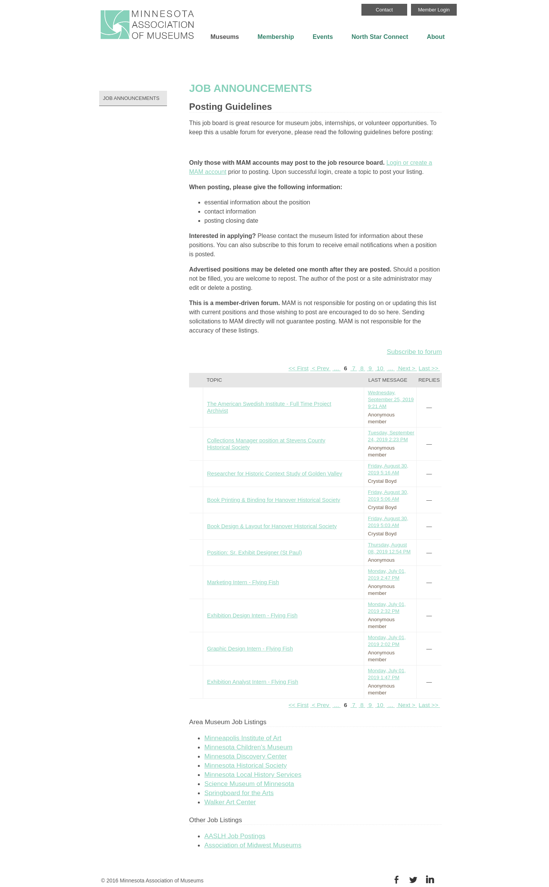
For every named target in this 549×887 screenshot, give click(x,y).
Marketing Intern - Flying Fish (243, 582)
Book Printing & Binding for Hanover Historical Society (273, 500)
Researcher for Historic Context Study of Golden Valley (274, 474)
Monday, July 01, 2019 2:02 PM (387, 641)
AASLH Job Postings (234, 836)
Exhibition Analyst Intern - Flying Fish (252, 682)
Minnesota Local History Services (253, 774)
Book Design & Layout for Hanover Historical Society (272, 526)
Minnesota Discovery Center (245, 756)
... (336, 368)
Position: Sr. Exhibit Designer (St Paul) (254, 553)
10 (380, 368)
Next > (406, 368)
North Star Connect (380, 37)
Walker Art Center (230, 802)
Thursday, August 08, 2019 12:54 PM (389, 548)
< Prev (320, 368)
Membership (276, 37)
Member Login (433, 10)
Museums (224, 37)
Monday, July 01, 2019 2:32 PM (387, 607)
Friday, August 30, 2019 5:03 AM (388, 522)
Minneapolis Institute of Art (242, 738)
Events (323, 37)
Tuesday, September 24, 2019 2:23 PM (391, 436)
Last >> (429, 368)
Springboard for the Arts (239, 793)
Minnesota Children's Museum (248, 747)
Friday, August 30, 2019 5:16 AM (388, 469)
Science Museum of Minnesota (249, 783)
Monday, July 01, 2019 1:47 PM (387, 674)
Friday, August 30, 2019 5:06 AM (388, 495)
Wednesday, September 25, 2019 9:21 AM (391, 399)
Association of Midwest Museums (253, 845)
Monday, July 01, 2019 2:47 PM (387, 574)
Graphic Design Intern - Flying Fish (250, 649)
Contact (384, 10)
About (436, 37)
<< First (299, 368)
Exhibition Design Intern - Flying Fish (252, 615)
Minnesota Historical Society (245, 765)
